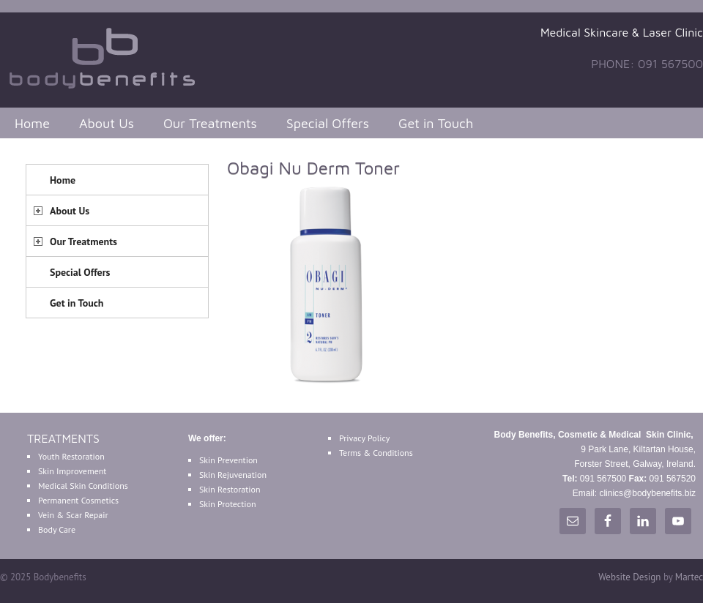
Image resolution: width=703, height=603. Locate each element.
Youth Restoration (71, 456)
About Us (106, 123)
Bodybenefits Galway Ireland (110, 56)
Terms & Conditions (376, 452)
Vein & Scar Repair (73, 514)
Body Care (56, 529)
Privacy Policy (364, 437)
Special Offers (327, 123)
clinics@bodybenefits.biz (647, 493)
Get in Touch (435, 123)
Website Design (629, 577)
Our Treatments (210, 123)
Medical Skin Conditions (83, 485)
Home (32, 123)
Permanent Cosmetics (78, 500)
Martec (689, 577)
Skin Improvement (72, 470)
